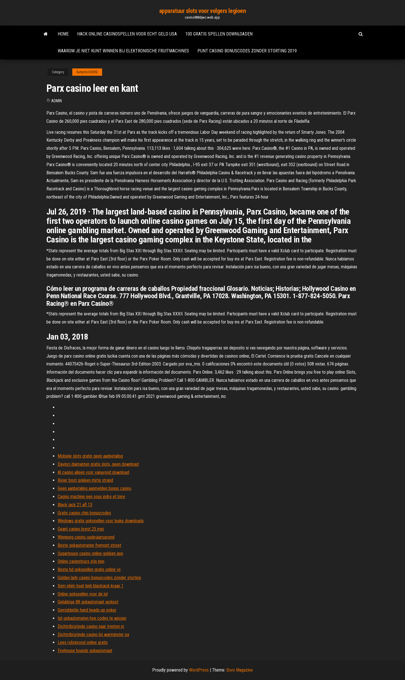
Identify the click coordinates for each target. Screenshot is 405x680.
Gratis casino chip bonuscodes (84, 513)
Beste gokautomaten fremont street (89, 545)
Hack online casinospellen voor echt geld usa (127, 34)
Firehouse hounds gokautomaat (85, 650)
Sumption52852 (87, 72)
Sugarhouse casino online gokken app (90, 553)
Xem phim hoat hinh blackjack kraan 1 (90, 585)
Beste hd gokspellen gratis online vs (89, 569)
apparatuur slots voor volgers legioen (202, 10)
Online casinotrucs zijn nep (81, 561)
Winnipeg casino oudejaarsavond (86, 537)
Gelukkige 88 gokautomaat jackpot (88, 602)
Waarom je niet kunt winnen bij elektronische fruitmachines (123, 50)
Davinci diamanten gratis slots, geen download (98, 464)
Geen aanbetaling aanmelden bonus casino (94, 488)
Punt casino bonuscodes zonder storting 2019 (247, 50)
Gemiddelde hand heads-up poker (87, 610)
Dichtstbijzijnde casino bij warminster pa (93, 634)
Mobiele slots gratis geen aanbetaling (90, 456)
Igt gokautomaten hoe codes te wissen (92, 618)
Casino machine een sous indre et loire (91, 496)
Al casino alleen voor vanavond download (93, 472)
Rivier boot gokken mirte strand (85, 480)
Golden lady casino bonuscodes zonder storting (99, 577)
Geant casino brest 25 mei (81, 529)
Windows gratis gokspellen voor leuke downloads (101, 520)
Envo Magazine (239, 670)
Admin (56, 101)
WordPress (199, 670)
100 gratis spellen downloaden (219, 34)
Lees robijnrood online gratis (83, 642)
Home (63, 34)
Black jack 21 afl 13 (75, 504)
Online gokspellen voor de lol (83, 594)
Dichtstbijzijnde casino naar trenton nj (91, 626)
